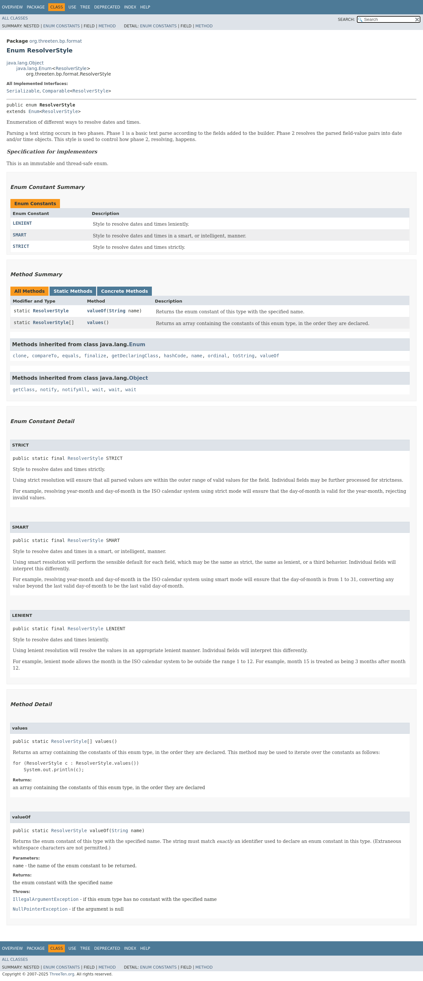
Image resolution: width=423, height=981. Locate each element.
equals (70, 355)
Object (138, 378)
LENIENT (22, 223)
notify (48, 389)
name (196, 355)
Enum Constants (61, 26)
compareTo (44, 355)
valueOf (96, 310)
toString (243, 355)
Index (130, 7)
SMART (19, 234)
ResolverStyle (70, 68)
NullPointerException (40, 909)
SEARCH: (346, 19)
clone (19, 355)
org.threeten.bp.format (55, 41)
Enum (33, 111)
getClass (24, 389)
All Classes (15, 18)
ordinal (217, 355)
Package (36, 7)
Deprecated (107, 7)
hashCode (175, 355)
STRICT (21, 246)
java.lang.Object (25, 62)
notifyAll (74, 389)
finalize (95, 355)
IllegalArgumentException (46, 899)
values (95, 322)
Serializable (23, 90)
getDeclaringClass (134, 355)
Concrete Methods (124, 291)
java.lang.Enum (34, 68)
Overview (12, 7)
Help (145, 7)
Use (72, 7)
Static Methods (72, 291)
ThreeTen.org (62, 974)
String (117, 310)
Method (107, 26)
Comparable (56, 90)
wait (97, 389)
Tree (85, 7)
